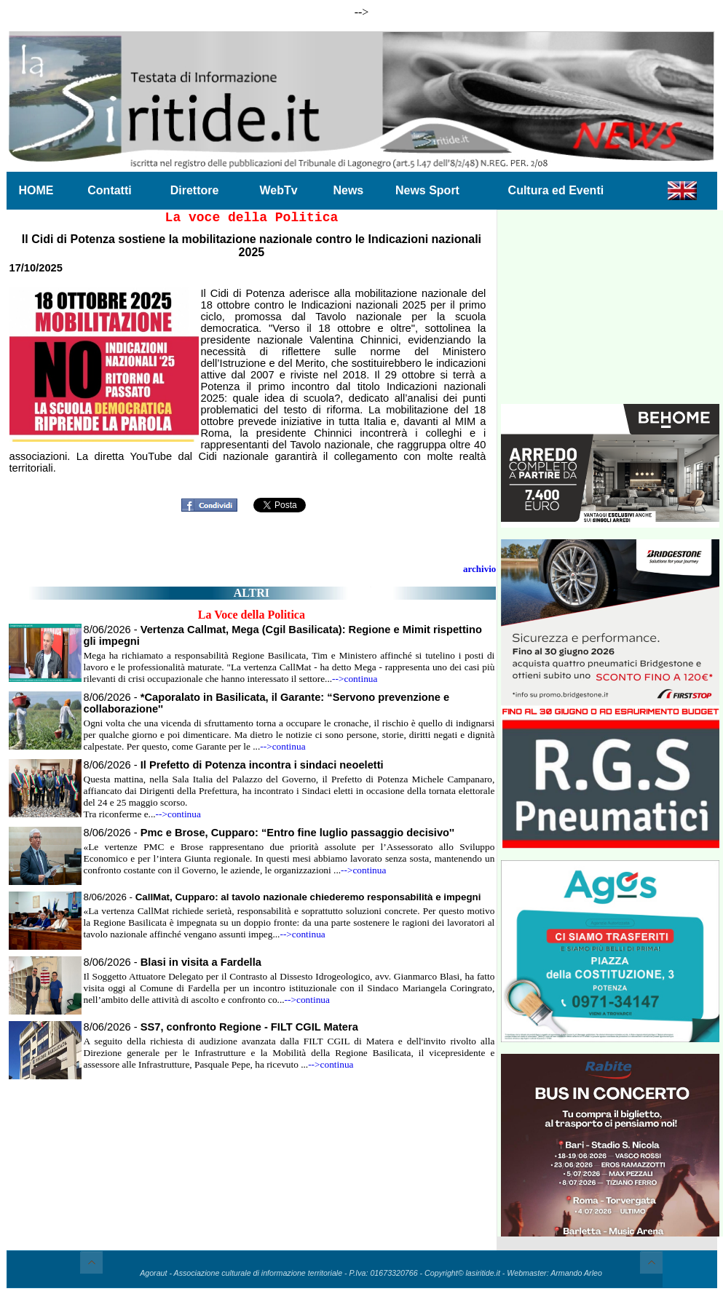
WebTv (278, 190)
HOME (36, 190)
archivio (479, 568)
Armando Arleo (576, 1273)
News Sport (427, 190)
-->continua (354, 678)
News (348, 190)
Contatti (109, 190)
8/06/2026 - (234, 765)
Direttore (194, 190)
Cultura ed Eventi (556, 190)
